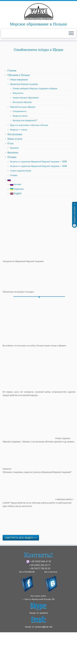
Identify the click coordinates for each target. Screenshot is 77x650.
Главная (11, 70)
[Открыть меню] (71, 33)
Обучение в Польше (18, 75)
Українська (17, 188)
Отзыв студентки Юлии (20, 170)
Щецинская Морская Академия (24, 84)
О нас (10, 143)
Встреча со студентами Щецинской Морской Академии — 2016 (38, 161)
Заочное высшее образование (26, 97)
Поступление (14, 134)
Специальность (19, 111)
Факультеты (18, 92)
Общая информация (19, 79)
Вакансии (14, 147)
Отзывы (11, 157)
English (15, 193)
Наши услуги (14, 139)
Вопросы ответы (20, 115)
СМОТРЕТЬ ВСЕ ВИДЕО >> (21, 537)
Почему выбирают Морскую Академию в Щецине (35, 88)
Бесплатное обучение (22, 102)
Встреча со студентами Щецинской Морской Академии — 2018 (38, 166)
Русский (15, 184)
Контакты (12, 152)
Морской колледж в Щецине (22, 106)
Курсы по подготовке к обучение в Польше (29, 125)
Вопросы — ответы (18, 129)
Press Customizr (27, 646)
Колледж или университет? (25, 120)
